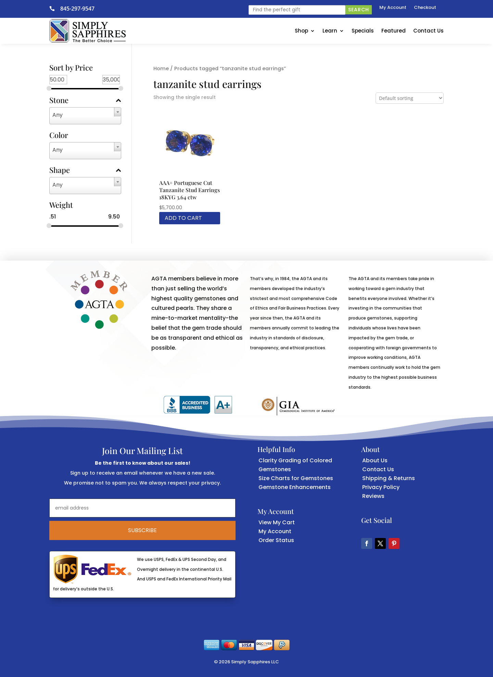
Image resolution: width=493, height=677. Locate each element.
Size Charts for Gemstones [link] (295, 478)
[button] (366, 543)
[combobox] (85, 115)
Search (358, 9)
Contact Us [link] (428, 30)
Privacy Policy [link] (381, 487)
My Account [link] (392, 8)
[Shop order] (410, 98)
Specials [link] (363, 30)
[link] (54, 8)
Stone (85, 100)
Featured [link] (393, 30)
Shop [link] (301, 30)
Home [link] (161, 68)
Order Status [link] (276, 540)
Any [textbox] (57, 115)
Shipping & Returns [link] (388, 478)
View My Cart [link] (276, 522)
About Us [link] (375, 460)
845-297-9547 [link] (77, 8)
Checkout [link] (425, 8)
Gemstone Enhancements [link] (294, 487)
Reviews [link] (373, 496)
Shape (85, 170)
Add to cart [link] (183, 218)
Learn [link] (330, 30)
